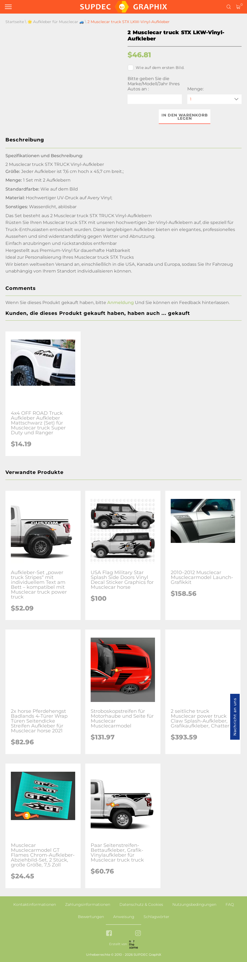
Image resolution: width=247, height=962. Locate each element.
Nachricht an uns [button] (234, 717)
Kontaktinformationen (34, 904)
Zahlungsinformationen (87, 904)
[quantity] (214, 99)
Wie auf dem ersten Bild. (156, 68)
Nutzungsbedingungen (194, 904)
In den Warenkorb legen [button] (185, 117)
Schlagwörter (156, 916)
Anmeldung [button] (120, 302)
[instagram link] (138, 933)
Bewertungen (91, 916)
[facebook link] (109, 933)
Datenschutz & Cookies (141, 904)
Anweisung (123, 916)
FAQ (230, 904)
